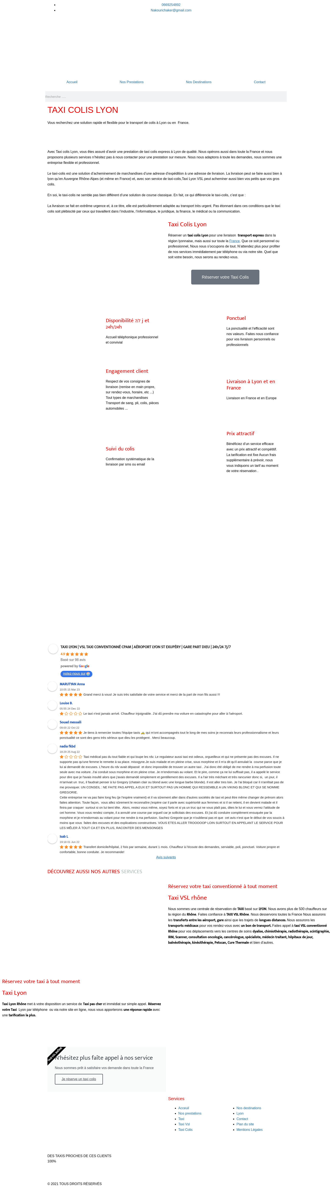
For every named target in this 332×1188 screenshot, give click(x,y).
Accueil (71, 82)
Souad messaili (70, 722)
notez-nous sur (76, 674)
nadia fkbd (67, 746)
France (234, 241)
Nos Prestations (132, 82)
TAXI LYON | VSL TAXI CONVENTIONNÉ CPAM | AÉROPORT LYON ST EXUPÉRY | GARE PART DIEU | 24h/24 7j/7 (146, 647)
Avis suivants (166, 857)
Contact (260, 82)
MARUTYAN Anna (72, 684)
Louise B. (66, 703)
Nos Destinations (199, 82)
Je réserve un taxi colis (79, 1079)
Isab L (64, 837)
